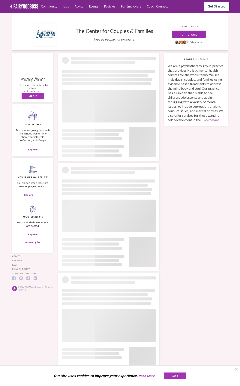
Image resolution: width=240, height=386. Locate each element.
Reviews (109, 6)
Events (93, 6)
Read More (146, 376)
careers (17, 260)
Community (49, 6)
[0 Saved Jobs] (33, 242)
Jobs (66, 6)
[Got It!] (175, 375)
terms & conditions (24, 273)
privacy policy (21, 269)
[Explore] (33, 149)
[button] (189, 34)
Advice (79, 6)
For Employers (131, 6)
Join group (189, 34)
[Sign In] (33, 96)
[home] (24, 6)
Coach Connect (157, 6)
